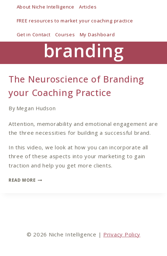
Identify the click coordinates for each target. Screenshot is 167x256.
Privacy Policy (121, 234)
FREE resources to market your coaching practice (75, 20)
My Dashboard (97, 34)
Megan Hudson (36, 108)
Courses (65, 34)
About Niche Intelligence (45, 7)
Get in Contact (34, 34)
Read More (25, 180)
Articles (88, 7)
